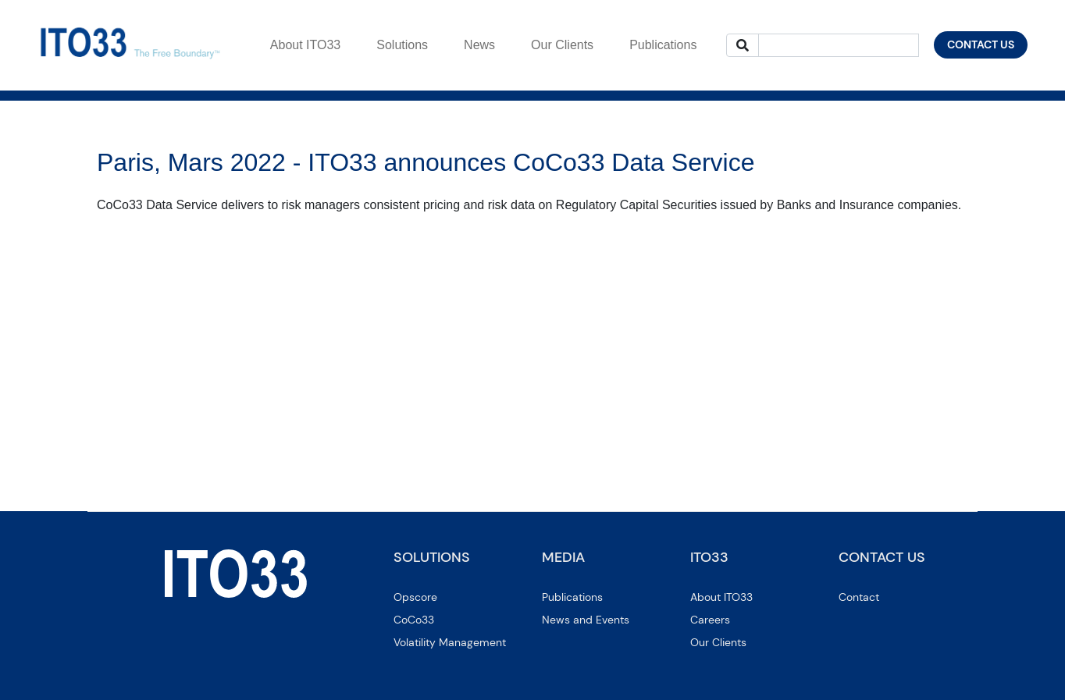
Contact (859, 597)
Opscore (415, 597)
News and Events (585, 620)
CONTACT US (980, 44)
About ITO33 (721, 597)
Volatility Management (450, 642)
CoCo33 (414, 620)
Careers (710, 620)
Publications (572, 597)
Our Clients (718, 642)
